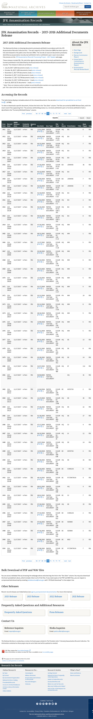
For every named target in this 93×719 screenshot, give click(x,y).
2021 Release (78, 596)
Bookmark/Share (77, 3)
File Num (57, 125)
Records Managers (30, 681)
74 (59, 114)
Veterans (28, 684)
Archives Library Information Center (11, 687)
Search (88, 7)
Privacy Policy (39, 711)
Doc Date (40, 126)
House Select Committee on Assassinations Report (79, 62)
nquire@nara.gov (15, 631)
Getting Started (52, 673)
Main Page (77, 50)
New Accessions (75, 675)
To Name (64, 125)
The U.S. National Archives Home (23, 5)
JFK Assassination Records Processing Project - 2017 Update (36, 57)
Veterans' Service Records (28, 13)
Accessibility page (47, 652)
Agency (33, 125)
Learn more (76, 715)
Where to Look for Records (56, 684)
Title (79, 126)
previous (29, 114)
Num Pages (85, 125)
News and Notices (75, 673)
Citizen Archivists (65, 3)
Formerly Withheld (26, 125)
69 (45, 114)
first (23, 114)
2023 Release (33, 596)
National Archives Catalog (10, 680)
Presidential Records (9, 682)
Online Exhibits (7, 691)
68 (42, 114)
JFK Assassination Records (30, 24)
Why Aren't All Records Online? (56, 686)
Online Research (9, 670)
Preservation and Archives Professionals (33, 678)
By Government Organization (11, 678)
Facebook (37, 704)
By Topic (5, 673)
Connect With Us (46, 701)
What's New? (75, 670)
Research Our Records (9, 13)
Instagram (43, 704)
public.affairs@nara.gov (61, 631)
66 (36, 114)
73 (56, 114)
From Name (71, 126)
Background (78, 53)
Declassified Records (54, 681)
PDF (39, 131)
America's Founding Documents (83, 13)
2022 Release (56, 596)
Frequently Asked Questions (18, 612)
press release (33, 68)
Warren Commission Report (80, 56)
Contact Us (87, 3)
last (69, 114)
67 (39, 114)
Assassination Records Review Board (81, 68)
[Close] (91, 701)
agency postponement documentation (44, 592)
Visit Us (65, 13)
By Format (6, 675)
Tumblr (46, 704)
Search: (55, 118)
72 (53, 114)
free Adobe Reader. (24, 650)
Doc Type (49, 126)
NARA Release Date (16, 124)
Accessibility (30, 711)
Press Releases (56, 612)
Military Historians (30, 675)
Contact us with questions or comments (13, 661)
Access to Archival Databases (11, 685)
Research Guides (54, 670)
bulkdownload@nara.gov (36, 580)
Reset (88, 118)
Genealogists (29, 673)
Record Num (9, 125)
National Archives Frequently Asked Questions (56, 676)
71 (51, 114)
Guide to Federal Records (55, 679)
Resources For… (31, 670)
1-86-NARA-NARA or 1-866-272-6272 (46, 716)
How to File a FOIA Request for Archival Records (56, 689)
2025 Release (10, 596)
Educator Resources (46, 13)
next (65, 114)
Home (4, 24)
